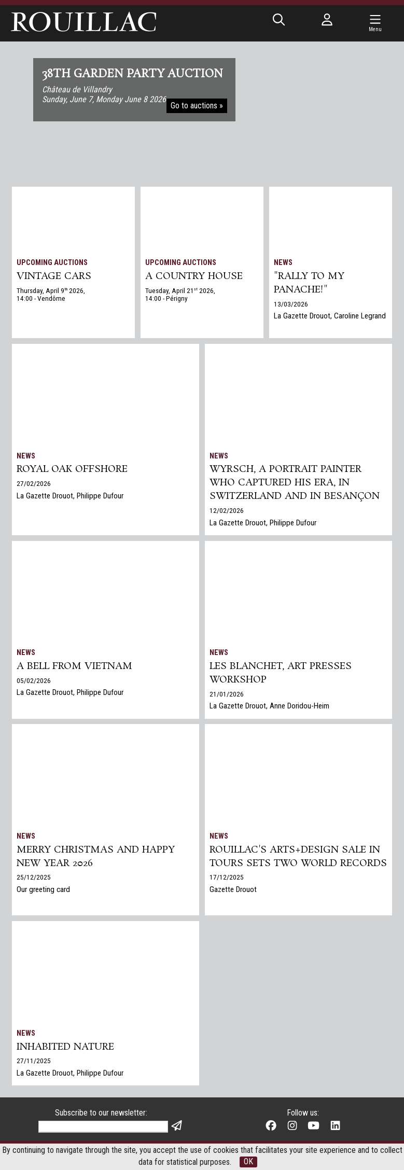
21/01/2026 (227, 695)
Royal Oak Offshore (72, 470)
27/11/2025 (34, 1062)
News (283, 262)
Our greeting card (44, 891)
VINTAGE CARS (54, 277)
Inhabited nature (66, 1047)
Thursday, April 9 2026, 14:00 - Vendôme (51, 295)
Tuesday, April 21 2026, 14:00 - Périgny (180, 295)
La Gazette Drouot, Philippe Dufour (71, 497)
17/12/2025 (227, 892)
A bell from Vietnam (75, 667)
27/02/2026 (34, 484)
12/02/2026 (227, 511)
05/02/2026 (34, 681)
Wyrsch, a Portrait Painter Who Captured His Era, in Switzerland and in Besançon (295, 484)
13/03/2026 (291, 305)
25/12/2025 (34, 878)
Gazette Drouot (234, 904)
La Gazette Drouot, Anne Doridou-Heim (270, 707)
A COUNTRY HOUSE (194, 277)
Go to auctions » (197, 106)
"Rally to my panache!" (309, 283)
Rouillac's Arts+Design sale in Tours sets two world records (295, 864)
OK (248, 1162)
